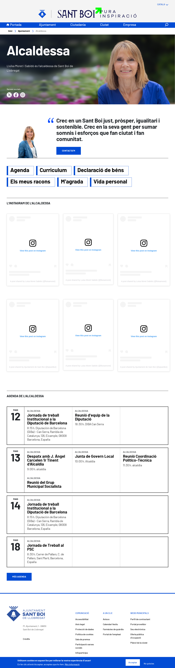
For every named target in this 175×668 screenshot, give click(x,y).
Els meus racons (30, 182)
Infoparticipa (81, 653)
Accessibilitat (81, 619)
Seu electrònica (137, 629)
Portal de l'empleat (112, 634)
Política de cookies (84, 634)
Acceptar (132, 662)
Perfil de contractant (140, 619)
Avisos (106, 619)
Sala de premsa (82, 639)
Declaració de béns (100, 170)
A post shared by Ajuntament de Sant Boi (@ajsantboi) (32, 367)
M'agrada (72, 182)
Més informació (72, 664)
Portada (15, 25)
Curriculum (53, 170)
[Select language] (157, 4)
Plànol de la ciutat (138, 643)
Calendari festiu (110, 624)
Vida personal (110, 182)
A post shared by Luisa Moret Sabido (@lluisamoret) (32, 281)
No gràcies (149, 664)
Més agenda (19, 577)
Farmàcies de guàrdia (113, 629)
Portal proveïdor (138, 624)
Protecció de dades (84, 629)
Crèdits (26, 639)
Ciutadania (78, 25)
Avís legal (80, 624)
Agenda (19, 170)
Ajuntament (47, 25)
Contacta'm (68, 151)
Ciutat (104, 25)
